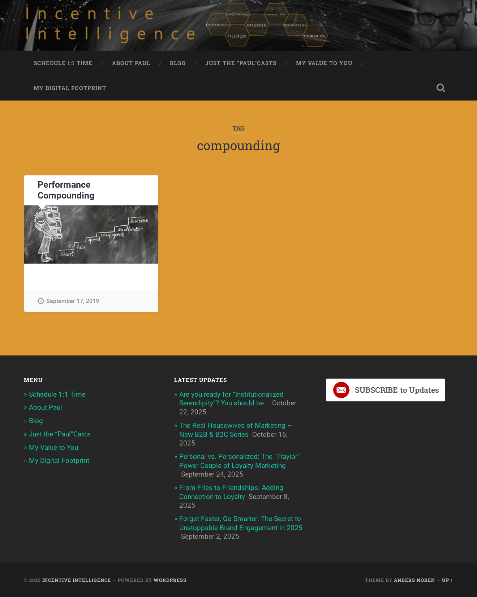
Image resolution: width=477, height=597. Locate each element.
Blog (178, 63)
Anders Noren (414, 580)
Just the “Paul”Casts (240, 63)
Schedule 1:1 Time (63, 63)
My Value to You (324, 63)
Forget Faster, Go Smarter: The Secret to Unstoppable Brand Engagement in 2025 (240, 523)
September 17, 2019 (72, 301)
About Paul (131, 63)
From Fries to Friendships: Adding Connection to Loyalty (231, 492)
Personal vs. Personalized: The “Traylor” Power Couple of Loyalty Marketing (239, 461)
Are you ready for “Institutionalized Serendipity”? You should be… (231, 399)
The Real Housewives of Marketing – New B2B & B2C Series (235, 430)
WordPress (170, 580)
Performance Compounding (66, 190)
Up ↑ (447, 580)
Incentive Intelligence (76, 580)
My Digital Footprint (70, 87)
